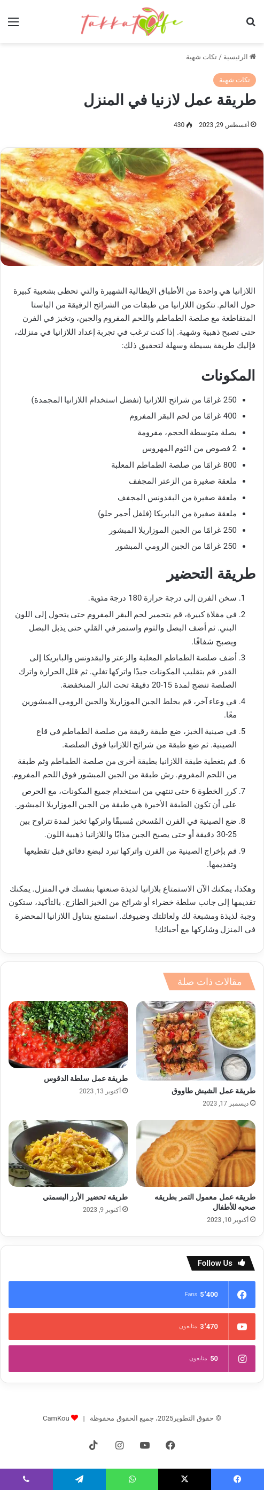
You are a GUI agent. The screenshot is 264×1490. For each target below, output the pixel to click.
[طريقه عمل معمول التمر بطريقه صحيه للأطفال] (195, 1153)
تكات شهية (201, 57)
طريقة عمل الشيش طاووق (213, 1090)
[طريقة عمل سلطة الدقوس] (68, 1034)
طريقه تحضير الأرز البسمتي (85, 1197)
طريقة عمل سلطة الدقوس (86, 1078)
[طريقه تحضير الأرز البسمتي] (68, 1153)
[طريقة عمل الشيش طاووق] (195, 1040)
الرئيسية (239, 57)
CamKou (56, 1418)
